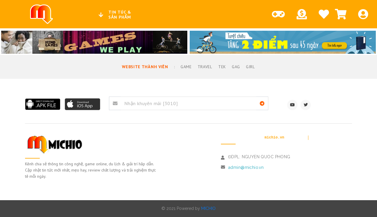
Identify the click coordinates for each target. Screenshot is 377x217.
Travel (204, 66)
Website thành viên (145, 66)
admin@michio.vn (246, 167)
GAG (235, 66)
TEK (221, 66)
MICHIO (208, 208)
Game (185, 66)
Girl (250, 66)
